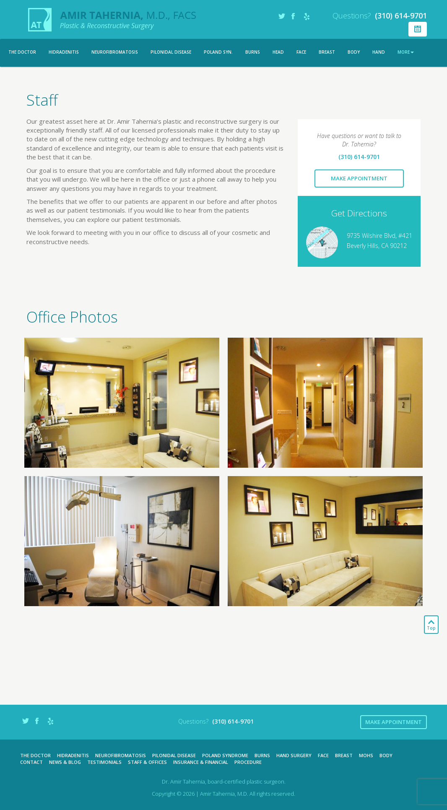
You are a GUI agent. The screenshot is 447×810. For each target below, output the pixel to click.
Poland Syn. (218, 52)
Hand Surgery (294, 755)
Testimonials (104, 762)
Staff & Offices (147, 762)
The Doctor (22, 52)
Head (278, 52)
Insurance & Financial (200, 762)
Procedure (248, 762)
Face (301, 52)
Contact (31, 762)
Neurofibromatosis (114, 52)
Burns (252, 52)
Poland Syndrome (225, 755)
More (406, 52)
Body (354, 52)
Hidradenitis (64, 52)
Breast (327, 52)
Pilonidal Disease (171, 52)
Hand (378, 52)
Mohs (366, 755)
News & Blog (65, 762)
